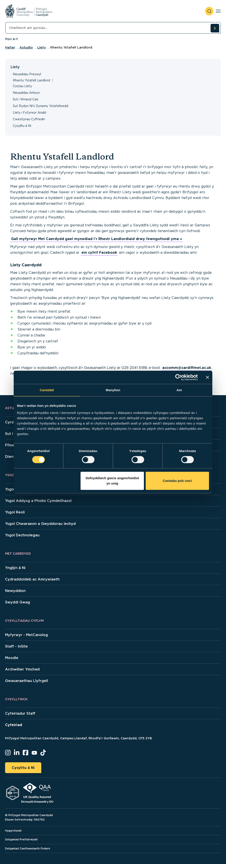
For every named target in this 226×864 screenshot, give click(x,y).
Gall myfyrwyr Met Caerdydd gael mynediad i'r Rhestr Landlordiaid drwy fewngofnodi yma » (96, 239)
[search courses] (215, 28)
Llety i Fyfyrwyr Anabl (29, 112)
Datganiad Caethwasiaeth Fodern (27, 848)
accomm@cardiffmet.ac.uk (186, 368)
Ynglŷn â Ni (15, 568)
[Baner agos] (207, 377)
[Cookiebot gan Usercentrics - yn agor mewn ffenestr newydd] (178, 377)
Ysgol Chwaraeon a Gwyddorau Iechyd (40, 524)
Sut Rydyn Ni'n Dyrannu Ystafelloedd (40, 106)
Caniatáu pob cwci (177, 481)
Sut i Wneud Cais (25, 99)
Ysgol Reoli (15, 512)
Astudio (26, 47)
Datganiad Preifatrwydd (21, 839)
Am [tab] (179, 390)
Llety (41, 47)
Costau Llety (22, 86)
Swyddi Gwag (17, 602)
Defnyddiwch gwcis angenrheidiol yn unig (112, 480)
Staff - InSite (16, 646)
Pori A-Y (11, 39)
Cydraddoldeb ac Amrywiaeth (32, 579)
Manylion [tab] (113, 390)
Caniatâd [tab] (47, 390)
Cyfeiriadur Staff (20, 713)
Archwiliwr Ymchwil (22, 669)
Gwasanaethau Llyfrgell (26, 681)
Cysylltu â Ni (22, 126)
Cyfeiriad (13, 725)
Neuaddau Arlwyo (26, 92)
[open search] (209, 11)
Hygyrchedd (13, 830)
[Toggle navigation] (218, 11)
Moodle (11, 658)
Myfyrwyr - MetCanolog (26, 635)
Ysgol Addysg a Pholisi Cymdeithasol (38, 501)
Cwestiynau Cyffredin (29, 119)
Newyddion (15, 591)
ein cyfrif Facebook (99, 252)
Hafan (10, 47)
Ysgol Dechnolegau (22, 535)
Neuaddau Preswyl (27, 74)
